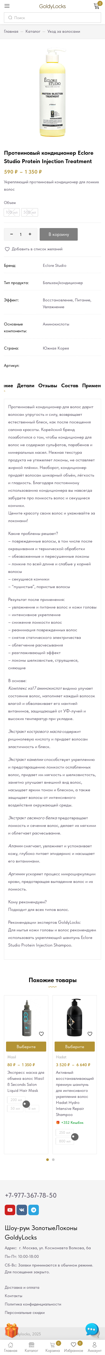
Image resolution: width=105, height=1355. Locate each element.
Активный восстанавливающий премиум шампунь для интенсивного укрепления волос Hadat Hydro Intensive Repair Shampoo (74, 1093)
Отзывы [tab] (47, 385)
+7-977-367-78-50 (31, 1195)
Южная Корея (56, 348)
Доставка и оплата (22, 1287)
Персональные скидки (25, 1312)
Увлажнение (53, 306)
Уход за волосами (64, 31)
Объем (10, 202)
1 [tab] (47, 1159)
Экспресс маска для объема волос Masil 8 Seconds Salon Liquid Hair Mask (25, 1081)
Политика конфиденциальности (33, 1304)
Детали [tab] (25, 385)
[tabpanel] (26, 1074)
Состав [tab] (69, 385)
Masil (11, 1057)
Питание (82, 299)
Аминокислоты (56, 324)
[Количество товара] (21, 234)
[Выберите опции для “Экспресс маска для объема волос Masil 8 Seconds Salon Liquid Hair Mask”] (26, 1047)
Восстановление (58, 299)
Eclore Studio (54, 265)
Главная (11, 31)
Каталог (32, 31)
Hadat (61, 1057)
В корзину (59, 234)
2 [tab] (53, 1159)
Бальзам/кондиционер (63, 282)
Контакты (13, 1295)
